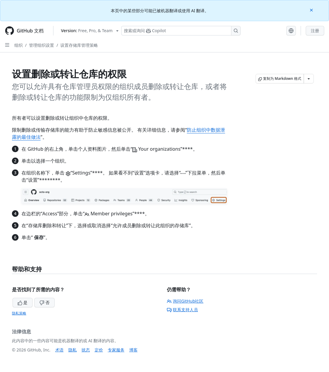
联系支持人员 (182, 309)
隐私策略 (19, 313)
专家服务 (116, 350)
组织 (18, 45)
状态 (86, 350)
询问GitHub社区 (185, 301)
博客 (133, 350)
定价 (99, 350)
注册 (315, 30)
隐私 (72, 350)
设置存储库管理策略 (79, 45)
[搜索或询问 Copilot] (181, 30)
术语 (59, 350)
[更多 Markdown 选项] (309, 78)
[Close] (312, 9)
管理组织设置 (41, 45)
